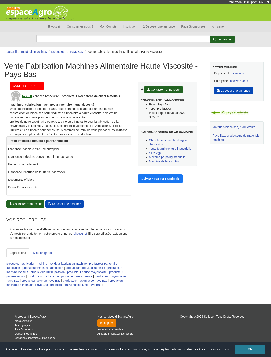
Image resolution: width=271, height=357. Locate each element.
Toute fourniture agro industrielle (170, 148)
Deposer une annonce (159, 26)
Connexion (234, 2)
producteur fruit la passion (47, 272)
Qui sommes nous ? (80, 26)
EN (267, 2)
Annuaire (218, 26)
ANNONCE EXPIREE (26, 86)
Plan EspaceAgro (24, 329)
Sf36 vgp (155, 153)
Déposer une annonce (64, 204)
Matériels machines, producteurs (234, 127)
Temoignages (22, 325)
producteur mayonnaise (76, 276)
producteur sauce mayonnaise (87, 272)
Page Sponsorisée (193, 26)
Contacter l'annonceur (25, 204)
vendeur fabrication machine (68, 263)
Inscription (251, 2)
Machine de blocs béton (164, 161)
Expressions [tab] (18, 253)
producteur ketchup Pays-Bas (40, 280)
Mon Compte (108, 26)
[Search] (123, 38)
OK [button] (250, 349)
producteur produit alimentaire (85, 268)
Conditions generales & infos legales (35, 337)
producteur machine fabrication (42, 268)
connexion (237, 73)
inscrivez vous (239, 81)
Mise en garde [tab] (42, 253)
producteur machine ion (43, 276)
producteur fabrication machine (26, 263)
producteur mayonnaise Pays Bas (85, 280)
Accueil (54, 26)
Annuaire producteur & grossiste (115, 333)
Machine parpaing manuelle (167, 157)
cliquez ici (80, 233)
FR (261, 2)
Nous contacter (23, 321)
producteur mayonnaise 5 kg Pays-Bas (75, 284)
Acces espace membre (110, 329)
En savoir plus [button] (218, 349)
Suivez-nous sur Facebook (160, 178)
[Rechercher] (222, 39)
